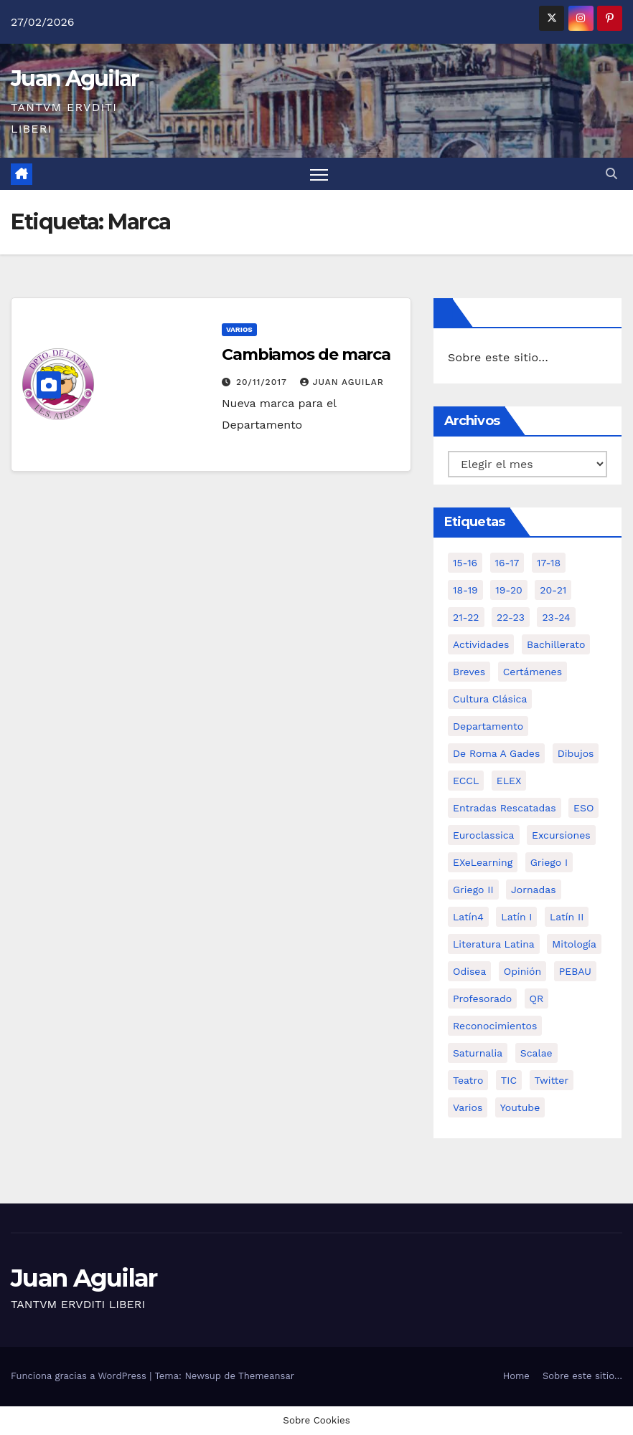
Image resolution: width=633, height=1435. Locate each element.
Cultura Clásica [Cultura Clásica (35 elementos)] (490, 699)
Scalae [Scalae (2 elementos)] (536, 1053)
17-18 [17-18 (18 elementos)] (549, 562)
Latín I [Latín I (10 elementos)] (516, 916)
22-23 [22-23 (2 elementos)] (511, 617)
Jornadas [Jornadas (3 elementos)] (533, 889)
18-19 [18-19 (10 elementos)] (465, 590)
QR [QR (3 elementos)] (537, 998)
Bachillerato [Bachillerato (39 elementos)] (556, 644)
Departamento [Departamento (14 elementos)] (488, 726)
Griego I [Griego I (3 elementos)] (549, 862)
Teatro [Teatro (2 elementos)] (468, 1080)
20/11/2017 (263, 382)
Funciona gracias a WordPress (80, 1375)
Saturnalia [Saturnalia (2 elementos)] (477, 1053)
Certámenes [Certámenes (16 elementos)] (532, 671)
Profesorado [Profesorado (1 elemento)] (482, 998)
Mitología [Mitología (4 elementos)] (574, 944)
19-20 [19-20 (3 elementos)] (508, 590)
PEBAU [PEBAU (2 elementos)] (575, 971)
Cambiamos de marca (306, 354)
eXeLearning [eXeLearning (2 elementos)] (482, 862)
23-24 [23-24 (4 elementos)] (556, 617)
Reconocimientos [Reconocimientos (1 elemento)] (495, 1025)
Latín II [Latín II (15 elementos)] (566, 916)
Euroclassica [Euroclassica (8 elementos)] (484, 835)
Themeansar (266, 1375)
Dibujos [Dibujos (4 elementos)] (576, 753)
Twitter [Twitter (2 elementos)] (552, 1080)
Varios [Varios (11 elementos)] (467, 1107)
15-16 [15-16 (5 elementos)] (465, 562)
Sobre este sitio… (498, 357)
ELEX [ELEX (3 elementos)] (509, 780)
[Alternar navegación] (319, 174)
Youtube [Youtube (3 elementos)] (520, 1107)
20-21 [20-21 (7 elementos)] (553, 590)
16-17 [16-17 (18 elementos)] (507, 562)
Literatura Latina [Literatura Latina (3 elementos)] (494, 944)
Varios (239, 329)
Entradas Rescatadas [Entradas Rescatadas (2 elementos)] (504, 808)
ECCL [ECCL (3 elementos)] (466, 780)
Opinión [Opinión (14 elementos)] (522, 971)
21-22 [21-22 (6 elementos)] (466, 617)
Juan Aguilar (75, 78)
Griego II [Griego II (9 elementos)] (473, 889)
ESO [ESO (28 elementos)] (583, 808)
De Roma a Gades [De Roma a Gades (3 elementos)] (496, 753)
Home (516, 1375)
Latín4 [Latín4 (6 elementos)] (468, 916)
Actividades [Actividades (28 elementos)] (481, 644)
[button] (611, 174)
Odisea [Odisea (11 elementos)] (469, 971)
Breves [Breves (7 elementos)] (469, 671)
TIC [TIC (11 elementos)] (509, 1080)
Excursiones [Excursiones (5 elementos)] (561, 835)
